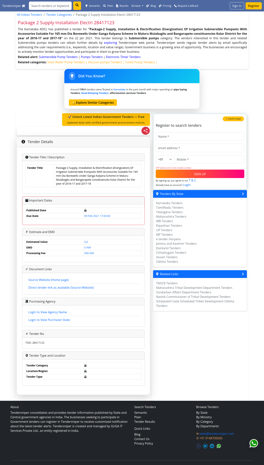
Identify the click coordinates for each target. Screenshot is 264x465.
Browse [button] (136, 6)
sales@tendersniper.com (216, 434)
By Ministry (204, 417)
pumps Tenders (92, 57)
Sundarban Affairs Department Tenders (183, 292)
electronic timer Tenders (123, 57)
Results (122, 6)
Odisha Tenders (167, 262)
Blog (151, 6)
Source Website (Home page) (48, 280)
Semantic (93, 6)
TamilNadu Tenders (170, 207)
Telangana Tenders (169, 212)
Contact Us (142, 439)
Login (187, 185)
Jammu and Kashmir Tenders (176, 244)
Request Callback (186, 6)
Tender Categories (59, 15)
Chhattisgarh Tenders (171, 253)
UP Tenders (164, 230)
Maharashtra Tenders (171, 216)
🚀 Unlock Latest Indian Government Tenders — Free (106, 120)
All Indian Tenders (29, 15)
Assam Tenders (167, 257)
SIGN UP (200, 174)
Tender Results (144, 422)
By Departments (207, 426)
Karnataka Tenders (169, 203)
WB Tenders (164, 221)
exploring (110, 43)
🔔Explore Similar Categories (93, 102)
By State (202, 413)
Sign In (237, 6)
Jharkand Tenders (168, 248)
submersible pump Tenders (58, 57)
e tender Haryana (168, 239)
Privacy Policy (143, 443)
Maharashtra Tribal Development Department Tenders (194, 288)
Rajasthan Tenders (169, 225)
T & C (192, 180)
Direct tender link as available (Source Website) (61, 287)
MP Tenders (164, 235)
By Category (204, 422)
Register (253, 6)
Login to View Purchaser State (49, 320)
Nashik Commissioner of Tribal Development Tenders (193, 297)
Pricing (165, 6)
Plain (108, 6)
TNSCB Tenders (167, 283)
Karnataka (120, 89)
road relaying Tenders (94, 93)
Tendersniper (13, 6)
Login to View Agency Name (47, 312)
